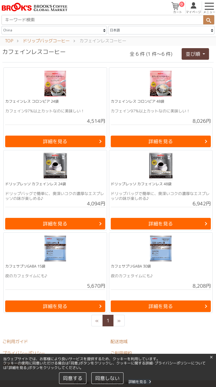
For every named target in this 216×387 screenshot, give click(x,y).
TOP (9, 41)
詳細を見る (139, 381)
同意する (72, 378)
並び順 (193, 54)
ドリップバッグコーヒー (46, 41)
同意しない (107, 378)
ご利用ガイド (15, 342)
